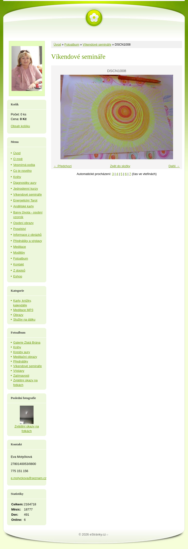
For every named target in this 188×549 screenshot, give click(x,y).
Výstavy (18, 371)
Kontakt (18, 264)
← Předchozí (63, 166)
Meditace (19, 247)
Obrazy (18, 315)
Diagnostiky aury (24, 183)
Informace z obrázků (27, 235)
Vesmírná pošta (24, 165)
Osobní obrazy (23, 223)
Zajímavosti (21, 375)
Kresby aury (21, 352)
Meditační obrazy (25, 357)
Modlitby (19, 252)
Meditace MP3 (23, 310)
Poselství (19, 229)
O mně (18, 159)
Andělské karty (23, 206)
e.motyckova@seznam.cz (29, 478)
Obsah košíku (20, 126)
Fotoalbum (71, 44)
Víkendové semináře (97, 44)
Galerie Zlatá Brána (26, 342)
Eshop (17, 276)
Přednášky (20, 361)
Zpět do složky (120, 166)
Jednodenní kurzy (25, 188)
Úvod (57, 44)
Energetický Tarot (25, 200)
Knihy (17, 177)
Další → (174, 166)
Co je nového (22, 171)
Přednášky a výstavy (27, 241)
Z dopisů (19, 270)
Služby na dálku (24, 319)
